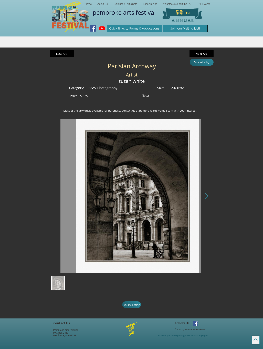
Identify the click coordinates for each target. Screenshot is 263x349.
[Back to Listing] (202, 62)
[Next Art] (202, 53)
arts (129, 12)
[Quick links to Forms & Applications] (134, 28)
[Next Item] (207, 196)
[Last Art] (62, 53)
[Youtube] (102, 28)
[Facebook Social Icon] (93, 28)
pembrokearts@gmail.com (156, 110)
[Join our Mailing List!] (185, 28)
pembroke (108, 12)
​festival (146, 12)
